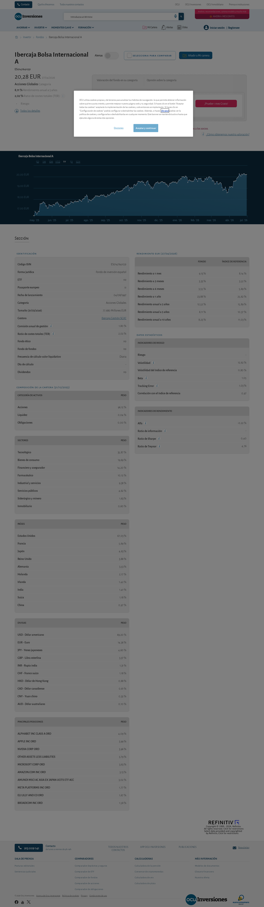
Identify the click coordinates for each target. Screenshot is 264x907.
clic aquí (165, 110)
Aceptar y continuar (146, 128)
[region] (133, 114)
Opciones (118, 128)
